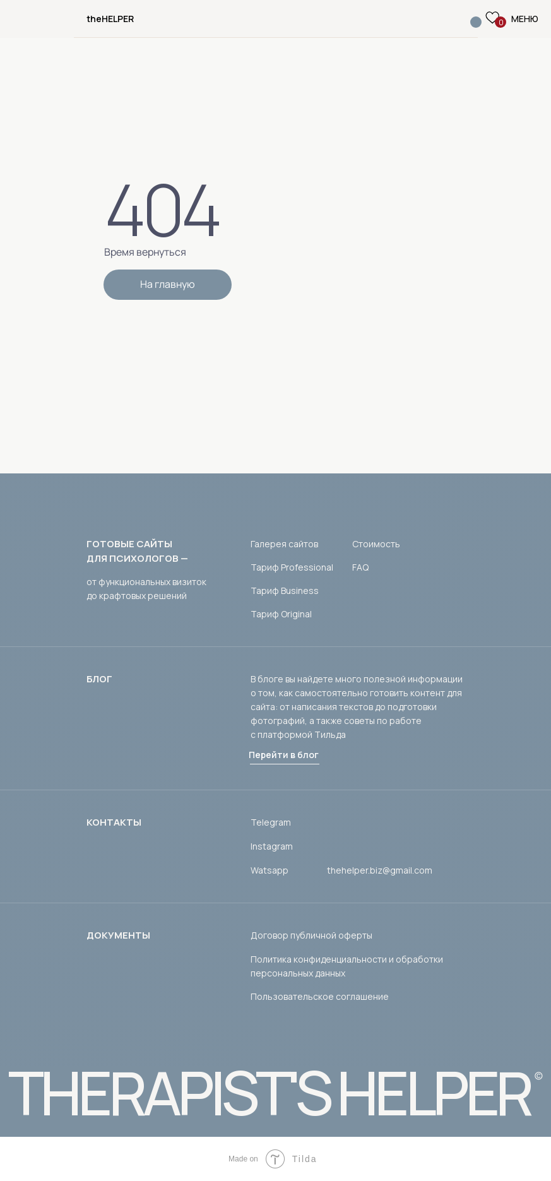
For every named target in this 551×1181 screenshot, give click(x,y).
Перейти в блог (284, 755)
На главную (167, 284)
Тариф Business (285, 590)
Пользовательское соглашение (320, 996)
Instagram (272, 846)
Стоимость (376, 544)
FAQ (360, 567)
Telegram (271, 822)
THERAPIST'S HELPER (269, 1092)
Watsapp (269, 870)
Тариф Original (281, 614)
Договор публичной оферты (311, 935)
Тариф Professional (292, 567)
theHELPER (110, 19)
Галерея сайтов (284, 544)
